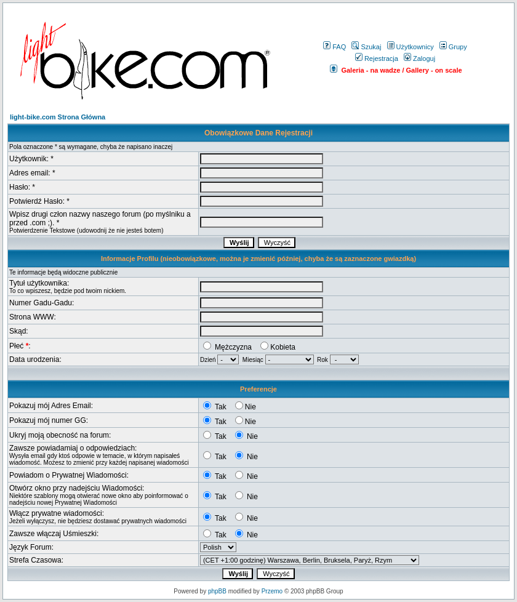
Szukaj (366, 46)
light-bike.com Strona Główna (57, 117)
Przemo (272, 591)
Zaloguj (419, 58)
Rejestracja (376, 58)
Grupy (453, 46)
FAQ (334, 46)
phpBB (217, 591)
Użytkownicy (410, 46)
